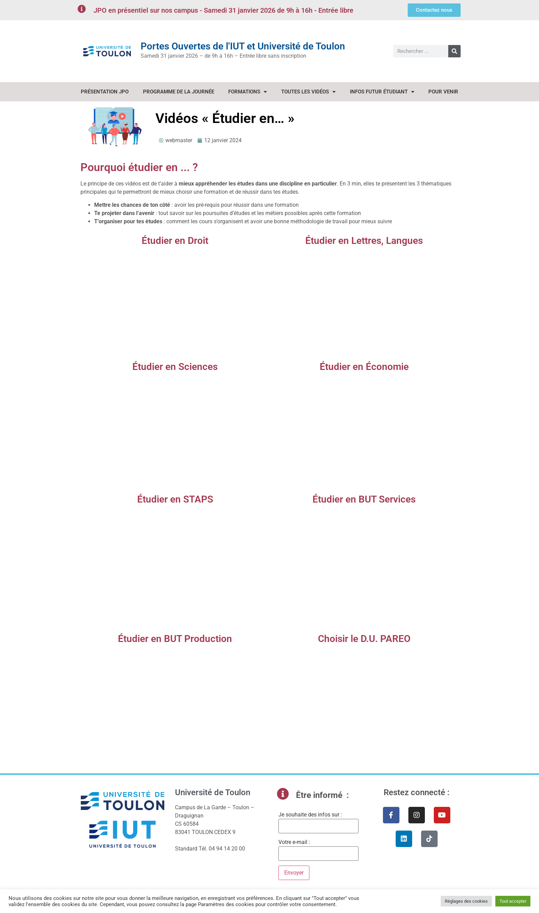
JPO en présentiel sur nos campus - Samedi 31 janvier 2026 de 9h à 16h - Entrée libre (223, 10)
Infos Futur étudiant (382, 92)
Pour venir (443, 92)
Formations (247, 92)
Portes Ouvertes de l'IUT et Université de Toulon (243, 46)
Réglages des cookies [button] (466, 901)
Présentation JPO (105, 92)
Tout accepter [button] (512, 901)
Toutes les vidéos (308, 92)
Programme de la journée (178, 92)
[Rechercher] (454, 51)
